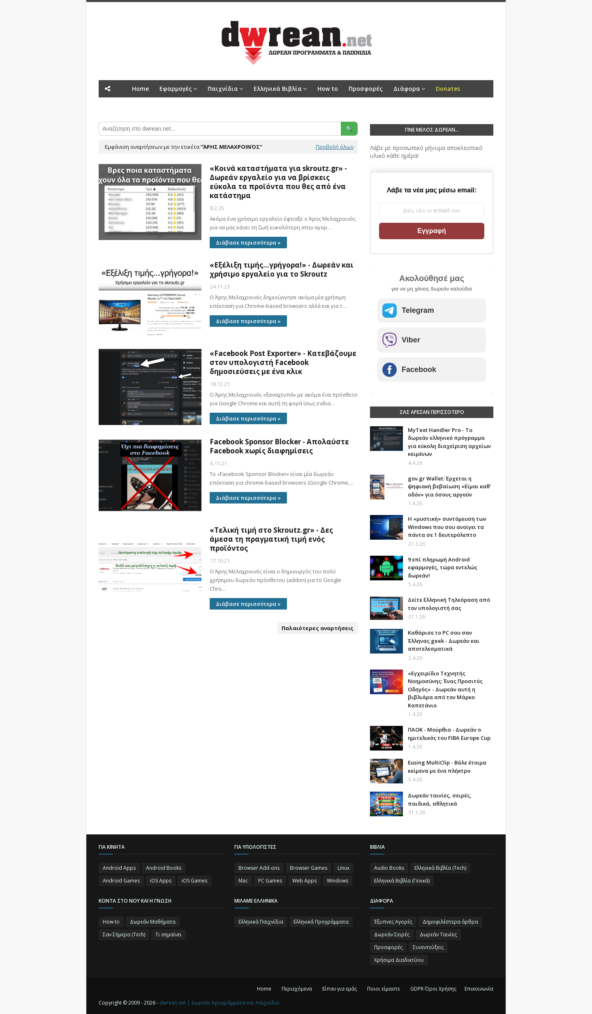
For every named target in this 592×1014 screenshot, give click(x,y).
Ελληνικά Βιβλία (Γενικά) (402, 880)
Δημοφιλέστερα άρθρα (450, 921)
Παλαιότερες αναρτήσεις (318, 628)
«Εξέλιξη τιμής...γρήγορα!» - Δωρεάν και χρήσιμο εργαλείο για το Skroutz (282, 270)
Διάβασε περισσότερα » (248, 242)
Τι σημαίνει (168, 934)
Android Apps (119, 867)
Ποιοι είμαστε (383, 988)
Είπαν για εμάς (339, 988)
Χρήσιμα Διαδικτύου (399, 959)
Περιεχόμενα (297, 988)
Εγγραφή (431, 230)
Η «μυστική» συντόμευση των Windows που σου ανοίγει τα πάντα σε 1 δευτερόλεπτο (447, 526)
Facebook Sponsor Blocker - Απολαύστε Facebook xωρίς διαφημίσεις (279, 446)
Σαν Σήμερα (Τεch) (124, 934)
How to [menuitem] (327, 88)
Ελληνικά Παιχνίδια (260, 921)
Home (264, 988)
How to (111, 921)
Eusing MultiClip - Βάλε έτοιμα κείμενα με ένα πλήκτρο (447, 766)
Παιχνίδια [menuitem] (223, 88)
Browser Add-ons (259, 867)
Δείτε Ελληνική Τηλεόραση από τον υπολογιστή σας (449, 604)
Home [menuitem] (140, 88)
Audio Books (389, 867)
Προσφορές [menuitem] (366, 88)
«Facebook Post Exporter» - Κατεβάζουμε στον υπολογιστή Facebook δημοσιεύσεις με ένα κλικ (283, 362)
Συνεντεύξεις (428, 947)
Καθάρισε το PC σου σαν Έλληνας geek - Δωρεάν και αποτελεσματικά (443, 640)
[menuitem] (448, 88)
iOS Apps (160, 880)
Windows (337, 880)
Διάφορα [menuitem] (406, 88)
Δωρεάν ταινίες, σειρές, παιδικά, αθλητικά (440, 799)
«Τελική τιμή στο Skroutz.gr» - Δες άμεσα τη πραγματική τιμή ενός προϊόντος (271, 539)
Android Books (163, 867)
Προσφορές (388, 947)
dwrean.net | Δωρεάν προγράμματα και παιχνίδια (219, 1002)
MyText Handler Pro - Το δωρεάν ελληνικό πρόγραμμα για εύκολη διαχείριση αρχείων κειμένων (449, 442)
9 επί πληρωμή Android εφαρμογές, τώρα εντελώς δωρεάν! (442, 567)
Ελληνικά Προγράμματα (321, 921)
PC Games (270, 880)
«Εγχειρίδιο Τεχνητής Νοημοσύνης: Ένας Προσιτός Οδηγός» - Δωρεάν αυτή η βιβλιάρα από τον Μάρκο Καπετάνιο (445, 689)
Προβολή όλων (335, 146)
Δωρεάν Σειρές (391, 934)
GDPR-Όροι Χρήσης (433, 988)
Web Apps (304, 880)
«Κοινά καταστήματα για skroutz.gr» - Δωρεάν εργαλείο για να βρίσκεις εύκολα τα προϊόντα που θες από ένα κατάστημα (278, 182)
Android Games (121, 880)
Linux (343, 867)
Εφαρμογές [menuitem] (176, 88)
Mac (243, 880)
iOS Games (194, 880)
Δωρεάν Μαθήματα (153, 921)
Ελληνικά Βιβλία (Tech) (440, 867)
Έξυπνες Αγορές (393, 921)
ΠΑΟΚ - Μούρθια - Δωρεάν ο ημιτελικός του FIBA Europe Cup (449, 733)
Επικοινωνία (479, 988)
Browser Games (308, 867)
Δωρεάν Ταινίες (438, 934)
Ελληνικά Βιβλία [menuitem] (278, 88)
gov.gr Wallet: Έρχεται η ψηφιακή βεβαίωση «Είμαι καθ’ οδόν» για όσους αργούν (449, 486)
